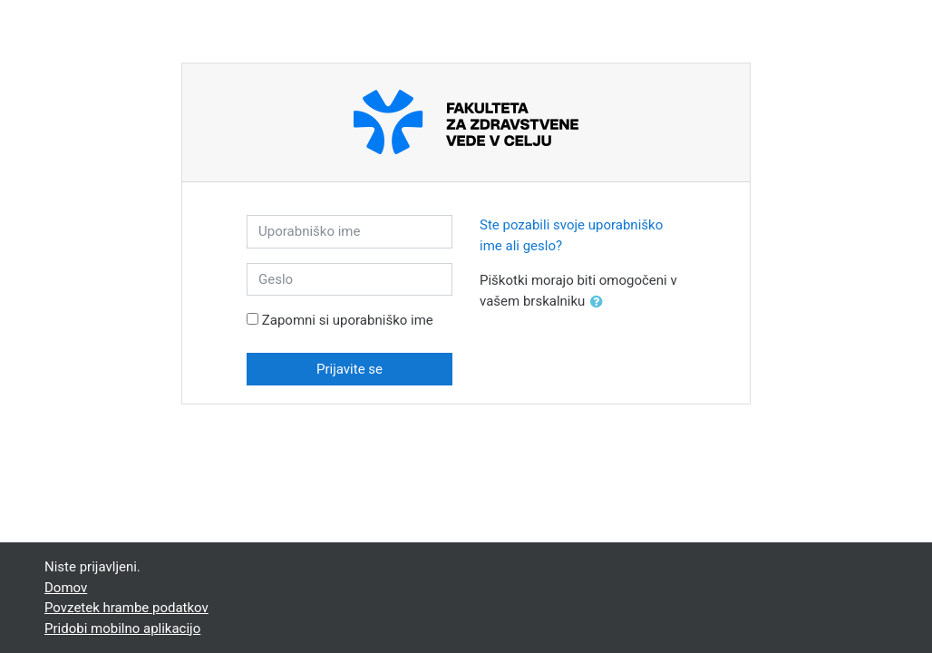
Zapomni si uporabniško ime (347, 320)
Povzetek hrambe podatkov (126, 607)
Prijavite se (349, 369)
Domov (65, 588)
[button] (600, 302)
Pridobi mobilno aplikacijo (122, 628)
